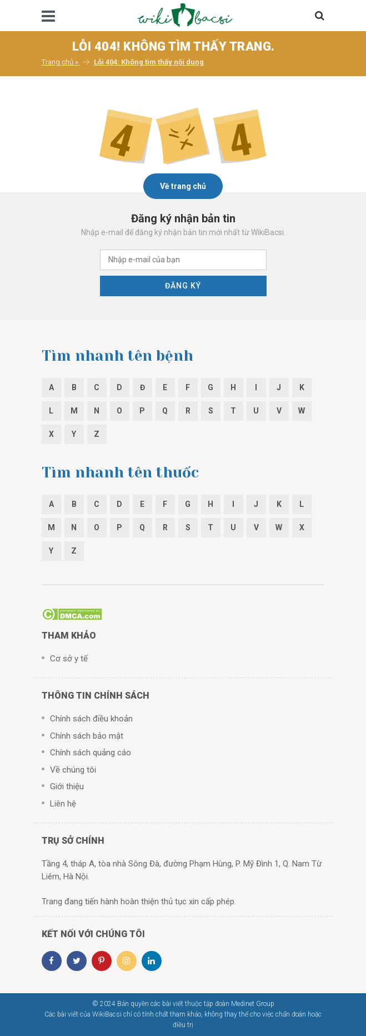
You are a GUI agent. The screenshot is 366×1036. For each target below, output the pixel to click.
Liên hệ (63, 804)
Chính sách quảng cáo (90, 753)
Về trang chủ (183, 186)
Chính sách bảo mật (86, 736)
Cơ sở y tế (69, 659)
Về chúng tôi (73, 770)
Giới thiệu (67, 786)
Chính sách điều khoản (91, 719)
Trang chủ (57, 62)
